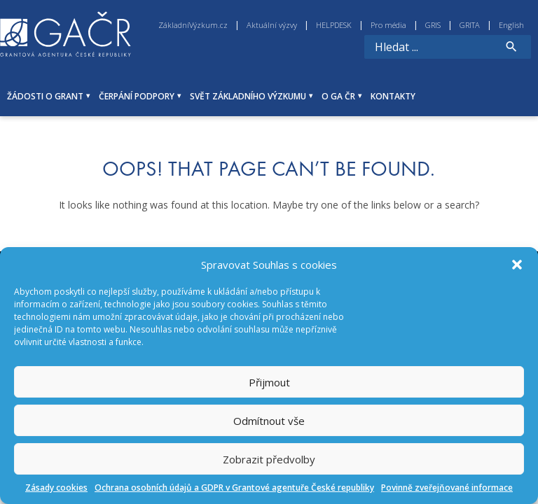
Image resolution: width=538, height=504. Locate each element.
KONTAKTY (393, 96)
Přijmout (269, 382)
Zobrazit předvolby (269, 459)
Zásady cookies (56, 487)
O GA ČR (338, 96)
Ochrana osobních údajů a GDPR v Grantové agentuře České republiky (234, 487)
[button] (517, 265)
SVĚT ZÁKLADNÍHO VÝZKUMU (248, 96)
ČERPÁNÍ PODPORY (136, 96)
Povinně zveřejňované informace (447, 487)
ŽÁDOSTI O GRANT (45, 96)
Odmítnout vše (269, 421)
